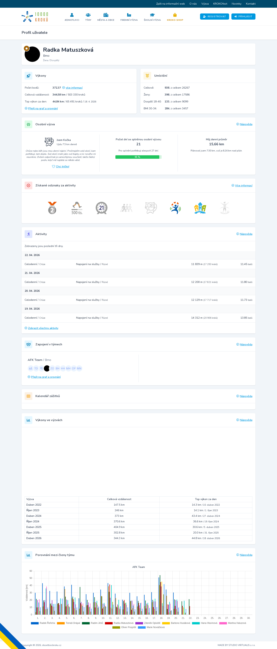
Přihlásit (243, 16)
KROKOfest (220, 4)
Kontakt (250, 4)
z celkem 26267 (177, 88)
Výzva (205, 4)
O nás (193, 4)
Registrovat (214, 16)
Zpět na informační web (170, 4)
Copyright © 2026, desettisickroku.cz (41, 645)
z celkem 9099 (176, 101)
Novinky (236, 4)
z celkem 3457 (176, 108)
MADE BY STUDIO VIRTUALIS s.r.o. (236, 645)
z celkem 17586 (177, 94)
